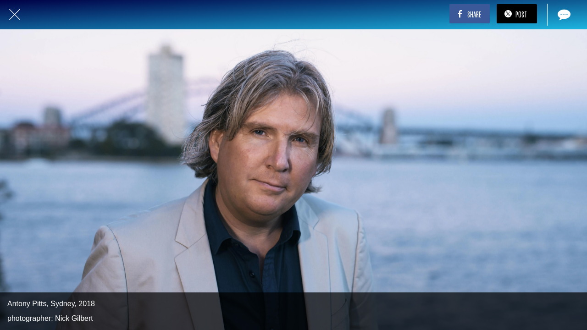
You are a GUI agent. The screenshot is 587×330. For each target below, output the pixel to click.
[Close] (14, 14)
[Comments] (563, 15)
